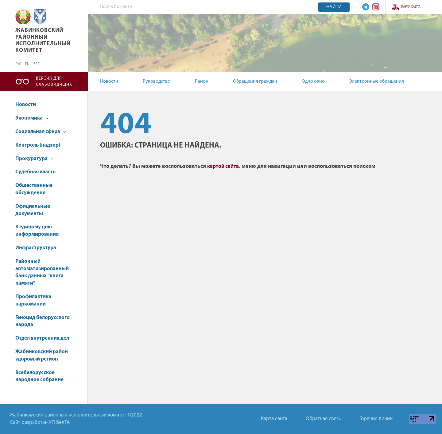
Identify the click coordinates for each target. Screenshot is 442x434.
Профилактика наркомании (33, 300)
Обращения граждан (255, 81)
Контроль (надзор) (37, 145)
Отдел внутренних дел (42, 338)
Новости (109, 81)
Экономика (31, 118)
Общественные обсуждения (33, 189)
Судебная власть (35, 172)
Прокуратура (34, 158)
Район (201, 81)
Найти (334, 7)
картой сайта (223, 166)
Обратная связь (323, 418)
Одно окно (313, 81)
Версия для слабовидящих (54, 81)
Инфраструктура (35, 248)
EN (27, 64)
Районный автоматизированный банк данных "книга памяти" (42, 272)
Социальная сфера (40, 131)
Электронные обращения (376, 81)
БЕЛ (36, 64)
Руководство (156, 81)
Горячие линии (376, 418)
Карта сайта (411, 7)
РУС (18, 64)
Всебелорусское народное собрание (39, 376)
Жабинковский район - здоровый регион (42, 355)
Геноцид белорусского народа (42, 321)
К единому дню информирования (37, 230)
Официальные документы (32, 210)
